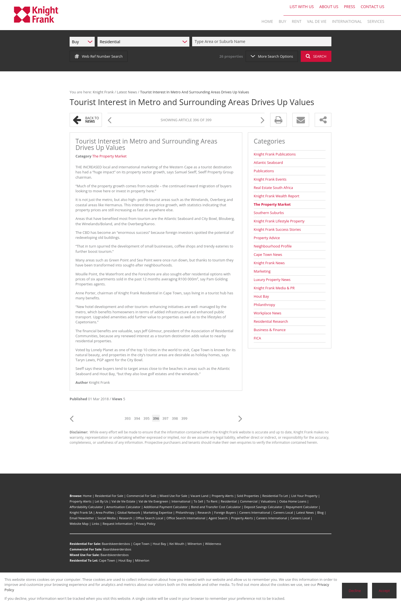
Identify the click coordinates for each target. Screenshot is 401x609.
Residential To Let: (84, 560)
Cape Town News (268, 254)
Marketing (262, 271)
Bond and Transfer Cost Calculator (216, 507)
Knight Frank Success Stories (277, 229)
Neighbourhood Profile (273, 246)
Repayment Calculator (302, 507)
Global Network (129, 512)
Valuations (268, 501)
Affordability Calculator (86, 507)
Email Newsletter (82, 518)
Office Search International (186, 518)
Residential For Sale (109, 496)
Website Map (79, 523)
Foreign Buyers (225, 512)
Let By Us (101, 501)
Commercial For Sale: (86, 549)
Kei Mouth (176, 544)
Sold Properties (248, 496)
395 (146, 418)
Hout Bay (261, 296)
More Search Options (272, 56)
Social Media (106, 518)
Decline (355, 590)
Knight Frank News (269, 262)
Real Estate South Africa (273, 187)
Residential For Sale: (85, 544)
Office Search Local (149, 518)
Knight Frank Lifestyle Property (279, 221)
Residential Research (271, 321)
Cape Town (141, 544)
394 (137, 418)
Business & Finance (270, 329)
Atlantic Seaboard (268, 162)
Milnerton (195, 544)
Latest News (127, 91)
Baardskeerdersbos (116, 544)
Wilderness (213, 544)
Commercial (249, 501)
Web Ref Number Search (99, 56)
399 (184, 418)
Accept (384, 590)
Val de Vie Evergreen (153, 501)
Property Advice (267, 237)
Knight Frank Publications (275, 154)
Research (204, 512)
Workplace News (267, 313)
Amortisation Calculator (123, 507)
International (181, 501)
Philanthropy (264, 304)
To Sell (198, 501)
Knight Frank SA (81, 512)
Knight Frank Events (270, 179)
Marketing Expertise (157, 512)
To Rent (211, 501)
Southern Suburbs (269, 212)
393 (127, 418)
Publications (264, 170)
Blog (320, 512)
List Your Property (304, 496)
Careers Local (283, 512)
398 (175, 418)
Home (87, 496)
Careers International (254, 512)
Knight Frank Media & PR (274, 287)
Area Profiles (105, 512)
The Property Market (109, 156)
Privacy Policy (145, 523)
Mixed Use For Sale (173, 496)
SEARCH (316, 56)
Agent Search (218, 518)
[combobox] (262, 41)
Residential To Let (275, 496)
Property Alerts (222, 496)
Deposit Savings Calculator (263, 507)
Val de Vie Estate (123, 501)
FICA (257, 338)
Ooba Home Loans (292, 501)
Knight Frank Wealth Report (276, 195)
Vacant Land (199, 496)
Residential (229, 501)
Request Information (118, 523)
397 (165, 418)
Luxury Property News (272, 279)
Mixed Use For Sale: (85, 555)
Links (95, 523)
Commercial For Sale (141, 496)
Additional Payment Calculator (166, 507)
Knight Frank (103, 91)
